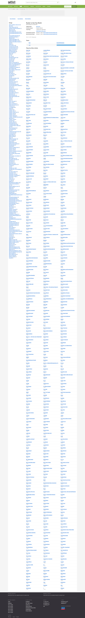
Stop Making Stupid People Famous (15, 194)
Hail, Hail (10, 87)
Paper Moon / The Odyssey (14, 175)
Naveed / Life (11, 149)
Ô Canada (11, 165)
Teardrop (10, 208)
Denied (10, 72)
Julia (10, 126)
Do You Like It (11, 74)
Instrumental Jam (12, 123)
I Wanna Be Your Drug (13, 104)
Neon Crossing (11, 152)
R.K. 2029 (11, 180)
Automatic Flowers (12, 47)
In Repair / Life (11, 114)
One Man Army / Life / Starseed (15, 169)
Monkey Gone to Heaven (13, 143)
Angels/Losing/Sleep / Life (14, 40)
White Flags (11, 245)
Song (12, 18)
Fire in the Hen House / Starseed (15, 85)
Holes (10, 97)
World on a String (12, 256)
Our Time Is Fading (12, 171)
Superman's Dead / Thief (13, 203)
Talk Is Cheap (11, 206)
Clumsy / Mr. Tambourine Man (14, 63)
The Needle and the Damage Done (15, 219)
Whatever (10, 243)
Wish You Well (11, 253)
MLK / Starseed (12, 140)
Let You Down (11, 129)
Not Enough (11, 163)
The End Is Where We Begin (14, 215)
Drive (10, 76)
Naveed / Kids (11, 148)
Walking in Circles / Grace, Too (14, 240)
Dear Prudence (11, 68)
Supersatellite (11, 204)
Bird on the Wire (12, 52)
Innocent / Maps (12, 121)
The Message (11, 217)
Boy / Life (10, 56)
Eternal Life (11, 80)
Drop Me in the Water (13, 78)
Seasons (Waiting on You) (14, 186)
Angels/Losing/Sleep (13, 39)
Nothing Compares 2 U (13, 164)
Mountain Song (12, 144)
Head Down (11, 90)
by (41, 31)
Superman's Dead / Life (13, 199)
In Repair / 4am (12, 110)
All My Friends (11, 30)
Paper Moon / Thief (12, 176)
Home (10, 98)
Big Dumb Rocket (12, 51)
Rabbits (10, 181)
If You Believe (11, 107)
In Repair (10, 109)
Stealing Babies (12, 193)
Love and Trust (11, 132)
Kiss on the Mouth (12, 127)
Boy (9, 55)
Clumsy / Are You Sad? (13, 62)
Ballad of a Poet (12, 50)
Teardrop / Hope (12, 210)
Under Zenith (11, 237)
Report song (34, 37)
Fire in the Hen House (13, 84)
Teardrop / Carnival (12, 209)
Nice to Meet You (12, 158)
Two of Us (11, 236)
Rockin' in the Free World (13, 183)
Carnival (10, 59)
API (44, 606)
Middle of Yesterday (12, 138)
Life (9, 130)
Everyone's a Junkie (12, 81)
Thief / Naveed (11, 227)
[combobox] (42, 2)
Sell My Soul (11, 187)
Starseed (10, 192)
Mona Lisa (11, 141)
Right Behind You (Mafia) (13, 182)
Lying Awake (11, 134)
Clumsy (10, 61)
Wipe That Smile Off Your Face (14, 251)
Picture (10, 177)
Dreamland (11, 75)
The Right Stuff (12, 221)
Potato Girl (11, 178)
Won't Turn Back (12, 255)
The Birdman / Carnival (13, 214)
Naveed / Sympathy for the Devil (15, 151)
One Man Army (11, 168)
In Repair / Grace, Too (13, 112)
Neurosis (10, 157)
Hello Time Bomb (12, 95)
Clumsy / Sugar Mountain (13, 64)
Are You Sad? (11, 45)
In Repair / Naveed (12, 115)
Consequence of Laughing (14, 67)
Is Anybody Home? (12, 124)
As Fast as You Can (12, 46)
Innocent (10, 120)
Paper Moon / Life (12, 174)
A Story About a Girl (12, 27)
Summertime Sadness (13, 197)
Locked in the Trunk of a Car (14, 131)
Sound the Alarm (12, 191)
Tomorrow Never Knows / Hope (15, 233)
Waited (10, 238)
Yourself (10, 257)
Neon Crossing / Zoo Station (14, 155)
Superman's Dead (12, 198)
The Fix (10, 216)
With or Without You (12, 254)
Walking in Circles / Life (13, 242)
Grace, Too (11, 86)
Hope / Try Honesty (12, 103)
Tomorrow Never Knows (13, 229)
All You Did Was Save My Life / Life (15, 33)
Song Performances (60, 42)
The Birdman (11, 212)
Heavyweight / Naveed (13, 92)
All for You (11, 29)
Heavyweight (11, 91)
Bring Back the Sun (12, 57)
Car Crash (11, 58)
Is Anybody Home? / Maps (14, 125)
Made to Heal (11, 136)
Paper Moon (11, 172)
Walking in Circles (12, 239)
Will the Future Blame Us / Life (14, 250)
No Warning (11, 160)
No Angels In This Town (13, 159)
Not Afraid (11, 161)
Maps (10, 137)
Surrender (11, 205)
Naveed (10, 146)
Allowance (11, 38)
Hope (10, 100)
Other (28, 18)
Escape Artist (11, 79)
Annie (10, 42)
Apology (10, 44)
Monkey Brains (11, 142)
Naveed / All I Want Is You (13, 147)
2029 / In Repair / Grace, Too (14, 24)
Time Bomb (11, 228)
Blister (10, 53)
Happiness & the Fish (13, 89)
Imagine (10, 108)
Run (9, 185)
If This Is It (11, 106)
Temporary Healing (12, 211)
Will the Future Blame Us (13, 246)
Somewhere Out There (13, 189)
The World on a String (13, 225)
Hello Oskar (11, 93)
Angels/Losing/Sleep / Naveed (14, 41)
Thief (10, 226)
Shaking (10, 188)
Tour (20, 18)
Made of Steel (11, 135)
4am (10, 25)
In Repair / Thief (12, 119)
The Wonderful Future (13, 223)
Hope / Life (11, 102)
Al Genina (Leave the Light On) (14, 28)
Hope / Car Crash (12, 101)
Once (10, 166)
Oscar (10, 170)
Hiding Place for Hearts (13, 96)
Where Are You (11, 244)
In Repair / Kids (12, 113)
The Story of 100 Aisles (13, 222)
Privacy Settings (29, 610)
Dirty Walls (11, 73)
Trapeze (10, 234)
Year (29, 42)
